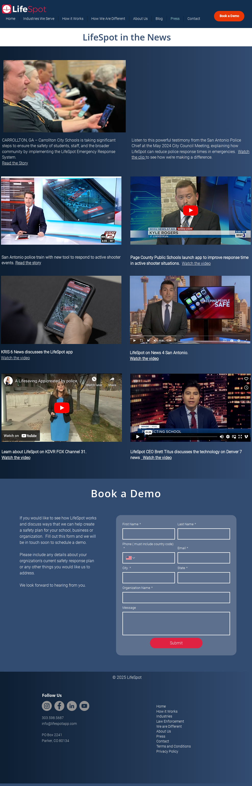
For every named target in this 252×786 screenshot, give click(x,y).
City (126, 568)
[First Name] (147, 534)
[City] (147, 578)
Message (129, 608)
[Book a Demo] (229, 16)
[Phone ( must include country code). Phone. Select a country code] (131, 558)
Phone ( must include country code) (147, 546)
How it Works (167, 711)
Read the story (28, 262)
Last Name (187, 524)
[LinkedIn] (72, 706)
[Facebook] (59, 706)
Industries (164, 716)
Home (161, 706)
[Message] (176, 623)
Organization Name (137, 588)
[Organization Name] (174, 597)
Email (183, 548)
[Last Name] (202, 534)
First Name (131, 524)
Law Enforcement (170, 721)
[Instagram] (47, 706)
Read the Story (15, 163)
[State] (202, 578)
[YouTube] (84, 706)
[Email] (202, 558)
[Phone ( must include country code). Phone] (153, 558)
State (183, 568)
